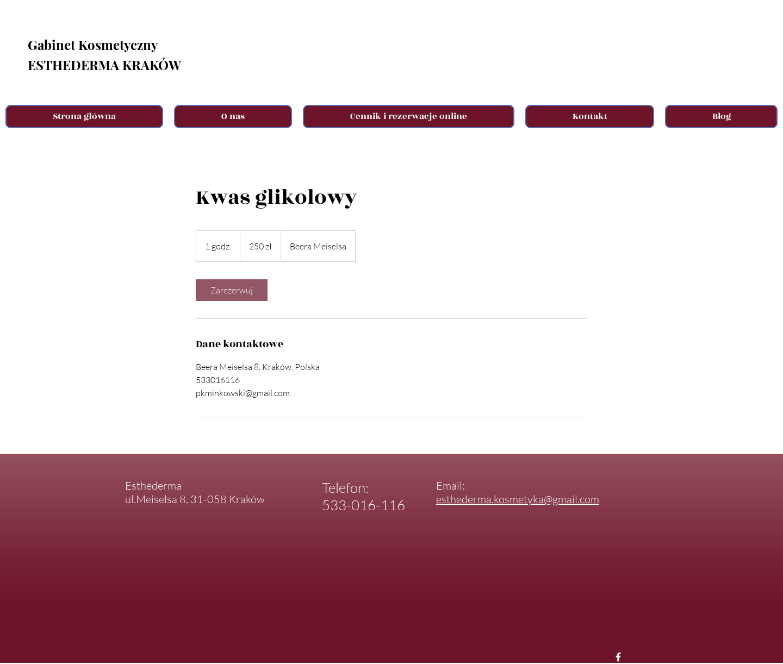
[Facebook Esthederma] (618, 657)
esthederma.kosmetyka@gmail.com (517, 499)
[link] (232, 290)
